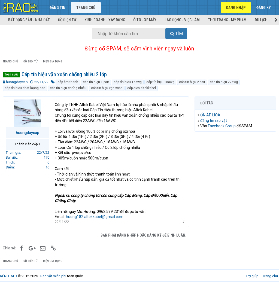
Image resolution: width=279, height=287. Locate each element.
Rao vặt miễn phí (53, 276)
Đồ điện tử (67, 20)
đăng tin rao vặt (213, 120)
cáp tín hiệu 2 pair (192, 82)
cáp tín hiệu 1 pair (96, 82)
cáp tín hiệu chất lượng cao (25, 88)
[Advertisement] (235, 171)
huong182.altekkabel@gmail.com (94, 217)
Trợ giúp (252, 276)
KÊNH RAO (8, 276)
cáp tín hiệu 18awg (160, 82)
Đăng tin (57, 7)
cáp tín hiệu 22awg (224, 82)
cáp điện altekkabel (141, 88)
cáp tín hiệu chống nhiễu (68, 88)
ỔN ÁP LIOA (210, 115)
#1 (184, 222)
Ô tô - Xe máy (144, 20)
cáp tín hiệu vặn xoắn (107, 88)
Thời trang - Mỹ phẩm (227, 20)
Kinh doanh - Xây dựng (104, 20)
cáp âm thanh (67, 82)
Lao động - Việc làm (182, 20)
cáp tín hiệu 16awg (128, 82)
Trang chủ (85, 7)
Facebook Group (222, 126)
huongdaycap (17, 82)
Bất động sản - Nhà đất (29, 20)
